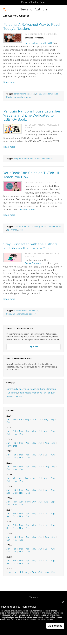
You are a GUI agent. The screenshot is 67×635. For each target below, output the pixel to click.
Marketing (51, 389)
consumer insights (22, 94)
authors (17, 227)
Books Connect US (30, 311)
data (33, 94)
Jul (39, 419)
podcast (32, 314)
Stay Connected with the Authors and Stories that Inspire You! (30, 246)
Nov (15, 434)
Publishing (11, 97)
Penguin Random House (47, 94)
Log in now (33, 347)
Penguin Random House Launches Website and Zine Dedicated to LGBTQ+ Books (32, 115)
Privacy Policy (9, 619)
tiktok (58, 227)
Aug (46, 419)
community (12, 389)
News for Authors (33, 9)
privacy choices (47, 619)
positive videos (27, 209)
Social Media (49, 227)
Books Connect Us (35, 263)
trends (28, 97)
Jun (34, 419)
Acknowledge (55, 626)
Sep (52, 419)
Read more (9, 82)
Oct (8, 422)
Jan (8, 419)
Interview (26, 227)
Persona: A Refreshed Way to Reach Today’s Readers (32, 26)
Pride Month (47, 159)
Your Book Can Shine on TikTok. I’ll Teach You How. (31, 175)
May (27, 419)
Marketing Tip (37, 227)
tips (9, 230)
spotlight (21, 97)
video (20, 230)
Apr (20, 419)
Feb (14, 419)
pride (38, 159)
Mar (21, 431)
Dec (21, 434)
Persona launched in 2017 (39, 43)
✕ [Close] (62, 602)
